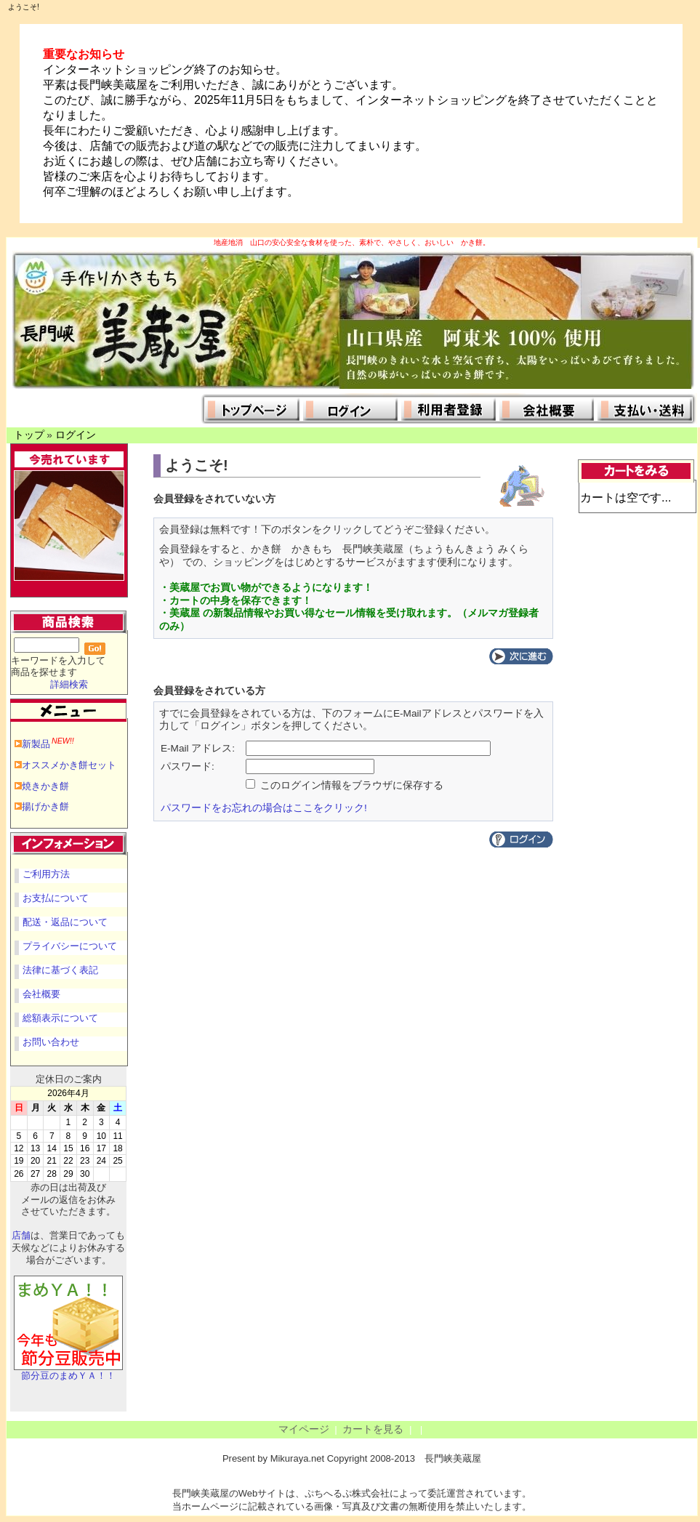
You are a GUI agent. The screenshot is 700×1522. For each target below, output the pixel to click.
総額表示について (60, 1017)
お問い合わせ (51, 1041)
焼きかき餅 (45, 786)
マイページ (303, 1429)
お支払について (56, 898)
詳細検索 (69, 684)
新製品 (48, 743)
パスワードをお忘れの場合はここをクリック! (264, 807)
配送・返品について (65, 922)
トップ (29, 435)
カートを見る (372, 1429)
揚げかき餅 (45, 806)
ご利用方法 (46, 874)
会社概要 (41, 994)
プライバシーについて (70, 946)
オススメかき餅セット (69, 765)
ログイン (75, 435)
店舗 (21, 1235)
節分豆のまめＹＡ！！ (68, 1371)
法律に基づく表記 (60, 970)
